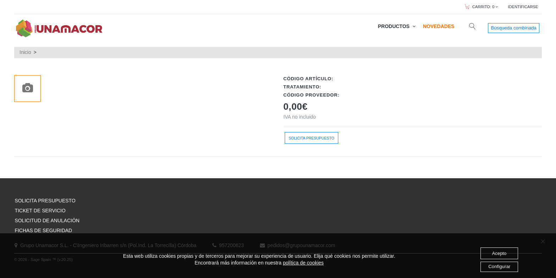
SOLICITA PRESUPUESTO (45, 200)
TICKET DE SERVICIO (40, 210)
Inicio (25, 52)
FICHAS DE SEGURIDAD (43, 230)
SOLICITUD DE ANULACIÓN (47, 220)
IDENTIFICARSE (523, 7)
